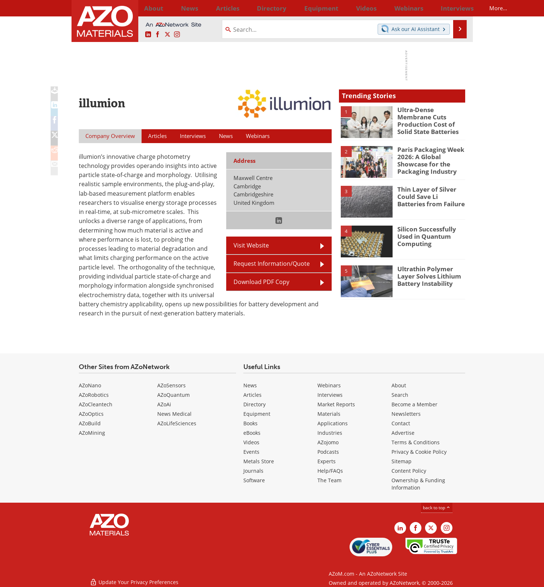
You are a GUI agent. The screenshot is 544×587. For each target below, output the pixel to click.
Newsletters (406, 413)
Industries (329, 432)
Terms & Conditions (415, 442)
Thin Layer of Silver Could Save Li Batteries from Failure (429, 195)
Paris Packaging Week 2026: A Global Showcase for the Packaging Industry (430, 159)
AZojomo (328, 442)
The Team (329, 480)
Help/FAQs (330, 470)
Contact (400, 423)
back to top (437, 507)
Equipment (256, 413)
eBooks (252, 432)
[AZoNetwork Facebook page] (158, 35)
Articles (252, 394)
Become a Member (414, 404)
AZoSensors (171, 385)
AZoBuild (90, 423)
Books (250, 423)
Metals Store (258, 461)
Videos (251, 442)
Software (254, 480)
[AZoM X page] (167, 35)
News (250, 385)
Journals (253, 470)
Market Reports (336, 404)
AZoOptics (91, 413)
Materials (328, 413)
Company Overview (110, 135)
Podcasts (328, 451)
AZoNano (90, 385)
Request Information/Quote (272, 264)
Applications (332, 423)
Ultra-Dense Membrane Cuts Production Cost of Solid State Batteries (429, 116)
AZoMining (92, 432)
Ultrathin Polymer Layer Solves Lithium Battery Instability (430, 275)
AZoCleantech (95, 404)
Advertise (402, 432)
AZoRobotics (94, 394)
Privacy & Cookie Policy (419, 451)
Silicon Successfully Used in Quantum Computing (424, 235)
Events (251, 451)
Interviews (330, 394)
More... (455, 8)
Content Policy (408, 470)
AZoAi (164, 404)
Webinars (329, 385)
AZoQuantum (173, 394)
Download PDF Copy (261, 282)
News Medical (174, 413)
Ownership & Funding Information (418, 484)
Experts (326, 461)
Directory (253, 8)
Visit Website (251, 245)
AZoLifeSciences (176, 423)
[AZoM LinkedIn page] (148, 35)
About (398, 385)
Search (399, 394)
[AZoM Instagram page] (177, 35)
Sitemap (401, 461)
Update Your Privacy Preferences (134, 577)
